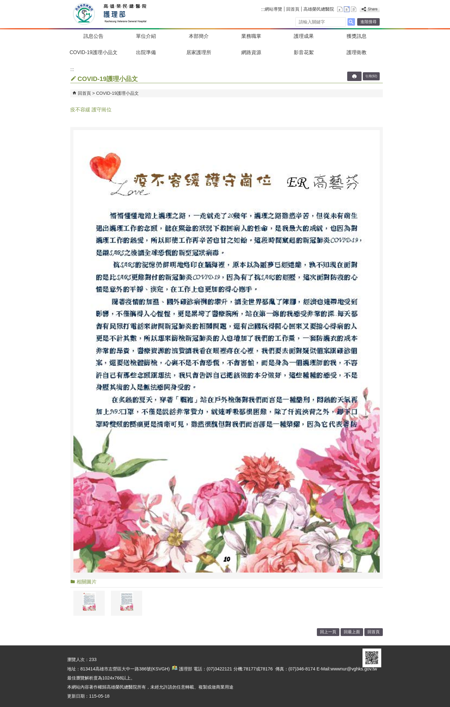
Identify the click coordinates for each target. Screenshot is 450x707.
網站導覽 (273, 9)
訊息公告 (93, 36)
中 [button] (347, 9)
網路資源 (251, 52)
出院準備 (146, 52)
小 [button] (339, 9)
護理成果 (304, 36)
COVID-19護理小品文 (94, 52)
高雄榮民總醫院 (318, 9)
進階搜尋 (368, 21)
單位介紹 (146, 36)
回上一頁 (328, 631)
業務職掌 (251, 36)
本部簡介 (199, 36)
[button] (351, 22)
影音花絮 (304, 52)
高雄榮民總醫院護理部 (124, 14)
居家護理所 (198, 52)
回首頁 (292, 9)
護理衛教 (357, 52)
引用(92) (371, 76)
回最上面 (352, 631)
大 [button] (353, 9)
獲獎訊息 (357, 36)
